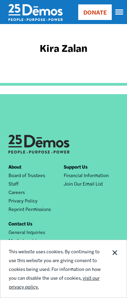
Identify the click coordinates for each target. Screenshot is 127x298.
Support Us (76, 166)
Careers (16, 192)
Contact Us (20, 223)
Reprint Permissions (29, 209)
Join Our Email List (83, 183)
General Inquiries (26, 232)
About (14, 166)
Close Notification (114, 269)
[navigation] (119, 12)
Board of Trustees (26, 175)
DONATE (95, 12)
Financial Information (86, 175)
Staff (13, 183)
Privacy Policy (23, 200)
